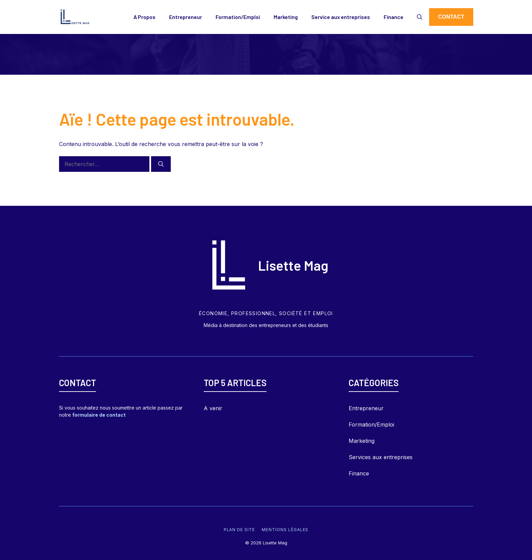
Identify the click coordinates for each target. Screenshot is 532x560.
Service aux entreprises (340, 17)
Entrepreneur (185, 17)
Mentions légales (285, 529)
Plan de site (239, 529)
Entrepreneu (365, 408)
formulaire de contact (99, 415)
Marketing (286, 17)
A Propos (144, 17)
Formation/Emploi (238, 17)
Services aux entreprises (380, 457)
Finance (393, 17)
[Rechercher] (161, 164)
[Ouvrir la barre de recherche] (419, 17)
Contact (451, 17)
